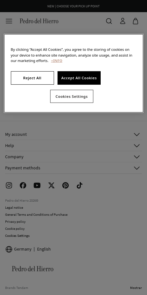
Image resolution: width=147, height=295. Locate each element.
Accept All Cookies (79, 77)
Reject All (32, 77)
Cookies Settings (72, 96)
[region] (73, 73)
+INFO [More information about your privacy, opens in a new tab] (56, 60)
